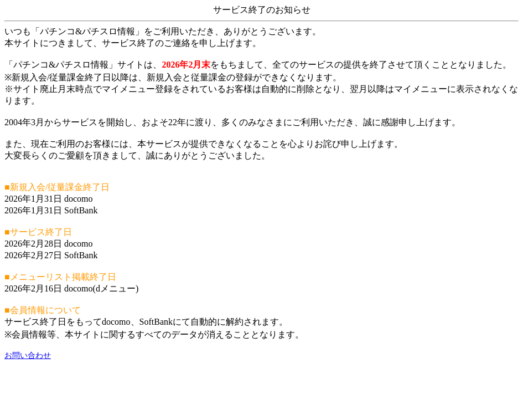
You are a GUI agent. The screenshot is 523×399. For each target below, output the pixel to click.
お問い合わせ (27, 355)
